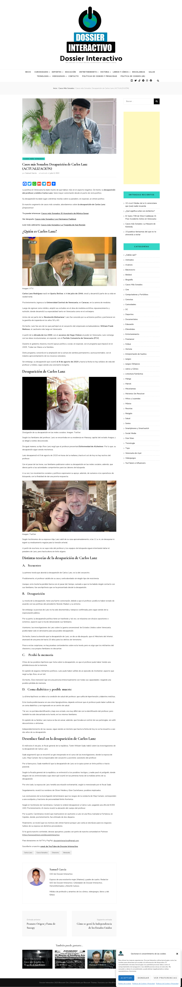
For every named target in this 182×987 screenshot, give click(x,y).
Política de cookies (124, 984)
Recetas (128, 408)
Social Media (130, 433)
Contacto (73, 76)
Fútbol (128, 344)
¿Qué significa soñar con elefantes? (140, 211)
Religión (128, 413)
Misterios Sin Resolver (135, 393)
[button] (177, 954)
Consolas (129, 299)
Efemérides (130, 329)
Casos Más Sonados (33, 159)
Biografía (129, 279)
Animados (129, 260)
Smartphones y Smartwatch (137, 428)
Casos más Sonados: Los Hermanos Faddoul (55, 219)
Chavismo (55, 853)
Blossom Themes (90, 983)
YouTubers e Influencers (135, 463)
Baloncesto (130, 269)
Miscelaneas (138, 72)
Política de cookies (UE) (133, 76)
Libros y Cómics (121, 72)
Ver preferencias (165, 978)
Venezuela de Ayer (133, 453)
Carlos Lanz (28, 853)
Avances (129, 264)
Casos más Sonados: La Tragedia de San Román (63, 225)
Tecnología (43, 76)
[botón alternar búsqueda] (158, 81)
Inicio (28, 72)
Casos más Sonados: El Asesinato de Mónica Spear (65, 213)
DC (126, 309)
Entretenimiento (88, 72)
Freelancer (129, 339)
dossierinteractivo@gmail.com (66, 841)
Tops (127, 448)
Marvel (128, 383)
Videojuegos (58, 76)
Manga (128, 378)
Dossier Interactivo (91, 57)
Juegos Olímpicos (132, 364)
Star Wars (129, 438)
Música (128, 403)
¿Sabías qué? (130, 255)
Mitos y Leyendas (132, 398)
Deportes (57, 72)
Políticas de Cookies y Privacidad (143, 984)
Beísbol (128, 274)
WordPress (112, 983)
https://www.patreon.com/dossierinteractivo (41, 835)
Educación (70, 72)
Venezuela (66, 853)
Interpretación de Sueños (136, 354)
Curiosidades (41, 72)
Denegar (143, 978)
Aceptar (126, 978)
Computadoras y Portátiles (136, 294)
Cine (127, 289)
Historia (104, 72)
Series (128, 423)
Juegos (128, 359)
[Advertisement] (142, 148)
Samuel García (31, 173)
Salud (152, 72)
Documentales (131, 319)
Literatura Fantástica (134, 374)
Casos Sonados (42, 853)
